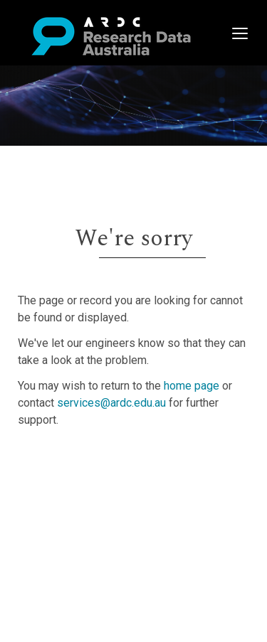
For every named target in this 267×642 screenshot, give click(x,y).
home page (191, 385)
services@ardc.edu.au (111, 403)
